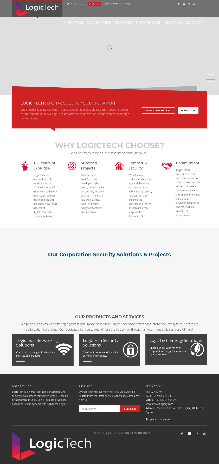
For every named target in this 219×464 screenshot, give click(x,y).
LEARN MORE (188, 110)
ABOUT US (173, 23)
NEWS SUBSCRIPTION (158, 110)
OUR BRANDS (99, 23)
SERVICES (123, 23)
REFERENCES (148, 23)
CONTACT (193, 23)
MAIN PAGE (73, 23)
